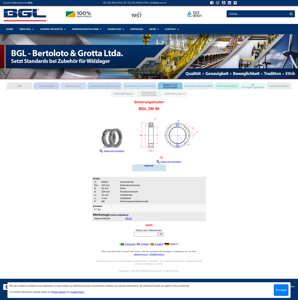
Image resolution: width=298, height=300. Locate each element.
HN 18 (128, 218)
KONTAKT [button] (172, 29)
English (143, 244)
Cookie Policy (77, 292)
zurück (149, 225)
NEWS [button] (154, 29)
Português (128, 244)
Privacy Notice (58, 292)
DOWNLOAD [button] (116, 29)
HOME (9, 29)
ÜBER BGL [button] (26, 29)
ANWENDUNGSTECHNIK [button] (86, 29)
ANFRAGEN (136, 29)
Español (157, 244)
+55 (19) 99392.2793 (136, 2)
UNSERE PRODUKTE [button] (53, 29)
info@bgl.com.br (158, 2)
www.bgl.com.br (141, 254)
